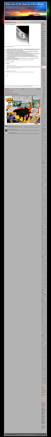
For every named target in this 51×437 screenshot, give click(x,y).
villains (45, 372)
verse (42, 372)
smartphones (44, 326)
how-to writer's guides (44, 228)
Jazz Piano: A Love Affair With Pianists (43, 413)
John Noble (45, 243)
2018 (43, 103)
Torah (45, 362)
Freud (42, 204)
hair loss (44, 217)
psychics (42, 298)
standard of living (43, 336)
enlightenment (43, 192)
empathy (45, 190)
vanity (42, 371)
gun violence (44, 216)
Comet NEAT (43, 159)
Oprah (45, 282)
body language (43, 138)
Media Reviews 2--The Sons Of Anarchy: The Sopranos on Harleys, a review (44, 40)
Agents (45, 113)
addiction (43, 111)
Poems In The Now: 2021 (43, 419)
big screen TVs (44, 135)
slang (42, 326)
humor (43, 231)
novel (43, 278)
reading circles (43, 305)
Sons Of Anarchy (43, 332)
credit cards (43, 169)
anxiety (45, 122)
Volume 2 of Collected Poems (44, 44)
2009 (43, 73)
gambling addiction (44, 208)
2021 (43, 105)
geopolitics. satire (44, 211)
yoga (43, 381)
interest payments (44, 234)
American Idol (44, 116)
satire (42, 314)
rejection (45, 308)
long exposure (43, 255)
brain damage (44, 141)
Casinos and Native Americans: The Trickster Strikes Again (43, 409)
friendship (45, 204)
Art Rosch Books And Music (44, 392)
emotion (45, 189)
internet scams (44, 236)
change (45, 150)
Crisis (43, 171)
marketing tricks (44, 258)
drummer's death (44, 181)
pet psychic (43, 287)
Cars (45, 147)
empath (42, 190)
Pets (45, 288)
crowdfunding (43, 172)
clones (45, 156)
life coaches (44, 251)
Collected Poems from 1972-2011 (44, 43)
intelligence (45, 233)
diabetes (44, 177)
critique (45, 171)
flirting (45, 201)
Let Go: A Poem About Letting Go (43, 416)
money (42, 267)
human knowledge (44, 229)
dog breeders (44, 178)
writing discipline (44, 379)
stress (43, 338)
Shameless (45, 322)
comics (45, 159)
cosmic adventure (44, 166)
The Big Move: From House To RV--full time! (13, 126)
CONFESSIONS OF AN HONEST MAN (44, 163)
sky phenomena (44, 325)
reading (45, 304)
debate (45, 175)
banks (45, 131)
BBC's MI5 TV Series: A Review (44, 50)
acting (45, 110)
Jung (43, 246)
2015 (43, 100)
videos (43, 372)
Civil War (43, 156)
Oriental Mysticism (44, 283)
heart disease (43, 219)
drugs (45, 180)
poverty (45, 296)
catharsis (45, 148)
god (44, 213)
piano (42, 291)
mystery (42, 272)
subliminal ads (44, 339)
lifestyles (42, 252)
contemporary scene (44, 165)
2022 (43, 106)
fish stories (43, 201)
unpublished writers (44, 369)
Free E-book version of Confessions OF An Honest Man (43, 54)
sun (45, 341)
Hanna (45, 217)
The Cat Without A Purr (44, 90)
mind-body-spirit (43, 263)
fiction (45, 198)
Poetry (43, 293)
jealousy (42, 239)
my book (45, 270)
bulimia (45, 143)
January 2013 (44, 78)
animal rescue (44, 119)
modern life (44, 266)
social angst (44, 328)
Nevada (44, 276)
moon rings (44, 267)
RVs (42, 313)
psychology (43, 299)
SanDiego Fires (44, 313)
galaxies (45, 207)
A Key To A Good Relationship (44, 87)
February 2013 (44, 80)
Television (42, 347)
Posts (43, 66)
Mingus (42, 264)
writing (44, 378)
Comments (43, 67)
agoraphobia (45, 114)
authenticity (45, 126)
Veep (43, 371)
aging (42, 114)
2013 (43, 77)
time (44, 362)
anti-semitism (43, 122)
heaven (45, 219)
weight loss (43, 374)
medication (43, 261)
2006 (43, 72)
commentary (43, 160)
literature (45, 254)
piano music (44, 291)
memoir (45, 261)
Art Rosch (43, 61)
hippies (42, 222)
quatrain (45, 302)
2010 (43, 74)
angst (43, 117)
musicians (43, 270)
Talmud (45, 344)
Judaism (42, 245)
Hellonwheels (44, 220)
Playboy (42, 292)
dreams (44, 180)
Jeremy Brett (43, 240)
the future (42, 351)
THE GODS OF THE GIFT (44, 353)
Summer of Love (43, 341)
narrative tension (44, 273)
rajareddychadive (28, 434)
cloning (42, 157)
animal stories (44, 120)
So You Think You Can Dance (44, 328)
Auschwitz (43, 126)
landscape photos (44, 248)
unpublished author (44, 368)
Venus (45, 371)
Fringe (45, 205)
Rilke (44, 310)
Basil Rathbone (43, 132)
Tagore (42, 344)
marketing (43, 257)
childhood (43, 152)
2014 (43, 99)
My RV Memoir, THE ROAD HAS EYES (44, 35)
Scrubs (44, 316)
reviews (42, 310)
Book (45, 138)
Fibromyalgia (43, 198)
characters (43, 151)
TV (44, 365)
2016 (43, 101)
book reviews (43, 140)
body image (44, 137)
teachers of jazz (44, 345)
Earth (45, 186)
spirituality (43, 335)
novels (45, 279)
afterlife (43, 113)
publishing (43, 301)
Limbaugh (45, 252)
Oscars (45, 285)
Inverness (42, 237)
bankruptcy (43, 131)
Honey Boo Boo (44, 225)
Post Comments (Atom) (11, 90)
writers (42, 378)
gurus (42, 217)
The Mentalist (44, 354)
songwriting (45, 331)
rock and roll (44, 311)
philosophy (43, 289)
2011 (43, 75)
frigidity (42, 205)
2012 (43, 76)
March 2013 (44, 81)
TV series (45, 366)
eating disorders (44, 187)
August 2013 (44, 92)
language (43, 249)
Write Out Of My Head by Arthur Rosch (24, 4)
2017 (43, 102)
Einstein (42, 189)
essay (44, 193)
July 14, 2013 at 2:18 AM (13, 65)
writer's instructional (44, 377)
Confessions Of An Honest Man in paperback (44, 32)
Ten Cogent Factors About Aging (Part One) (13, 129)
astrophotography (43, 125)
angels (42, 117)
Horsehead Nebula (44, 226)
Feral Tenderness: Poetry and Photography (44, 422)
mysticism (45, 272)
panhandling (45, 286)
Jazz (42, 238)
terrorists (44, 348)
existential (42, 195)
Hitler (43, 222)
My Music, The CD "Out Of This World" (43, 56)
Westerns (45, 375)
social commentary (44, 329)
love (45, 255)
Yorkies (42, 382)
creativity (45, 168)
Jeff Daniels (44, 239)
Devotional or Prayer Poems (43, 49)
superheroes (43, 342)
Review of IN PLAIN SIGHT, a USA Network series (43, 47)
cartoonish (43, 148)
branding (42, 142)
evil (45, 193)
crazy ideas (43, 168)
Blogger (34, 434)
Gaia (43, 207)
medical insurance (44, 260)
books (45, 140)
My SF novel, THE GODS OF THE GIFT (43, 38)
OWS (42, 286)
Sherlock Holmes (44, 323)
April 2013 (44, 83)
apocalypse (43, 123)
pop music (43, 295)
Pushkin (43, 302)
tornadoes (42, 363)
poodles (45, 294)
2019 (43, 104)
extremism (45, 196)
